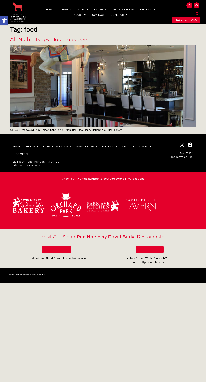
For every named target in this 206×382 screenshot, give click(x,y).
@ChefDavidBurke (89, 178)
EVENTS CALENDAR (92, 9)
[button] (4, 20)
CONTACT (98, 14)
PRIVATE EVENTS (123, 9)
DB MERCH (119, 14)
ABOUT (80, 14)
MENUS (65, 9)
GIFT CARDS (147, 9)
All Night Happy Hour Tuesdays (49, 39)
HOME (49, 9)
